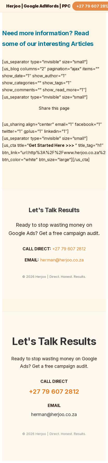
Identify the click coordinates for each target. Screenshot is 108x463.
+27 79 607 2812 (69, 248)
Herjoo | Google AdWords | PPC (38, 6)
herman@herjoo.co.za (62, 259)
